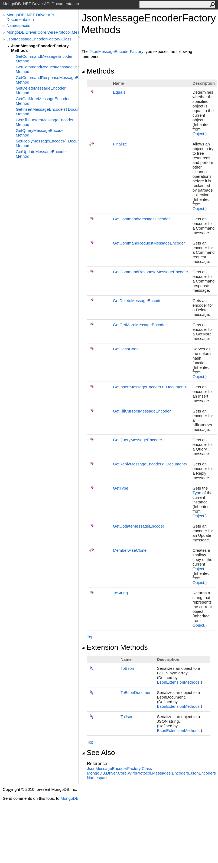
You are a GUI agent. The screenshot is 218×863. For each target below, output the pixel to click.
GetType (120, 488)
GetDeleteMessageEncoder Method (41, 90)
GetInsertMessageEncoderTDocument (150, 387)
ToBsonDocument (136, 692)
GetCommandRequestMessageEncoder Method (47, 69)
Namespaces (18, 25)
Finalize (120, 144)
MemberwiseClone (130, 550)
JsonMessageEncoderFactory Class (38, 39)
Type (197, 492)
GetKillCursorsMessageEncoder (142, 411)
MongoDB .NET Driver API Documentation (30, 17)
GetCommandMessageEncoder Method (44, 58)
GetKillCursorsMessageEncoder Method (44, 122)
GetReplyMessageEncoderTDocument (150, 464)
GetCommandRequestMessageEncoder (149, 243)
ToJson (127, 716)
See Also (98, 752)
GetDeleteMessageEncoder (138, 300)
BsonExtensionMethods (178, 682)
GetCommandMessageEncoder (141, 219)
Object (198, 133)
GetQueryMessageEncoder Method (40, 132)
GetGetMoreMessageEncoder (140, 324)
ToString (120, 593)
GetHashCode (126, 349)
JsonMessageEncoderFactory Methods (40, 48)
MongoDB (69, 798)
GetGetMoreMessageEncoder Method (43, 101)
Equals (119, 92)
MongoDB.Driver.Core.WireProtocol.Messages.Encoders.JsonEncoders (42, 32)
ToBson (127, 668)
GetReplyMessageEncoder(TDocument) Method (47, 143)
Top (90, 636)
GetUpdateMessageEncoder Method (41, 153)
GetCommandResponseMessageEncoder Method (47, 79)
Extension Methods (115, 647)
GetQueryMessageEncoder (137, 439)
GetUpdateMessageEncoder (138, 526)
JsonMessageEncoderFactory (116, 51)
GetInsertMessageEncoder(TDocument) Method (47, 111)
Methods (98, 71)
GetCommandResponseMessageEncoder (150, 271)
